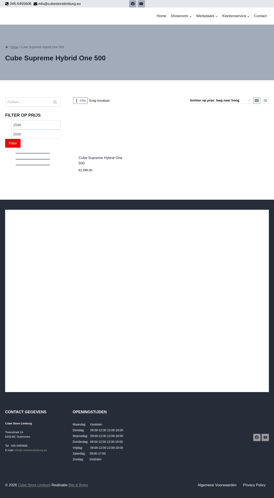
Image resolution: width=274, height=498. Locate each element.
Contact (260, 16)
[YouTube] (141, 3)
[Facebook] (132, 3)
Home (161, 16)
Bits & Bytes (78, 485)
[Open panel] (80, 100)
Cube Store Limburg (34, 485)
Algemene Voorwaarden (217, 485)
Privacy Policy (254, 485)
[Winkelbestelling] (220, 100)
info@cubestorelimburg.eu (31, 450)
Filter (13, 143)
